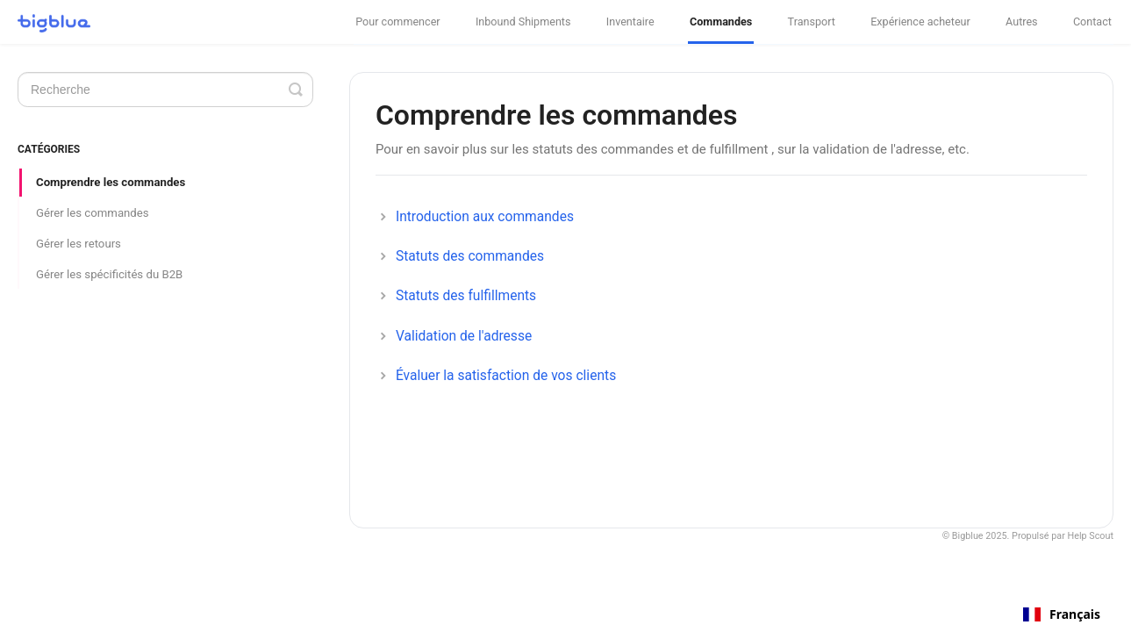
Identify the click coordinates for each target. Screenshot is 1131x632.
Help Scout (1091, 536)
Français (1061, 614)
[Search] (165, 89)
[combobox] (1061, 614)
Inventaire (630, 21)
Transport (811, 21)
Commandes (721, 21)
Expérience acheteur (920, 21)
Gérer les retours (78, 243)
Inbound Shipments (523, 21)
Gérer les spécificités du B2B (109, 274)
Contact (1092, 21)
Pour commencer (397, 21)
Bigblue (968, 536)
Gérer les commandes (92, 212)
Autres (1022, 21)
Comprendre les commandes (110, 182)
